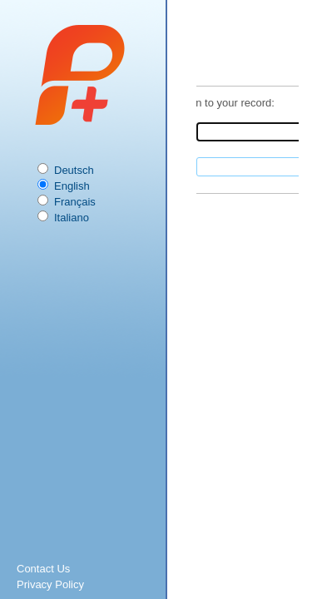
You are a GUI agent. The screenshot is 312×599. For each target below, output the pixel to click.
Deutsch (74, 170)
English (72, 186)
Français (75, 202)
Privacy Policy (50, 584)
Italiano (71, 217)
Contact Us (43, 568)
